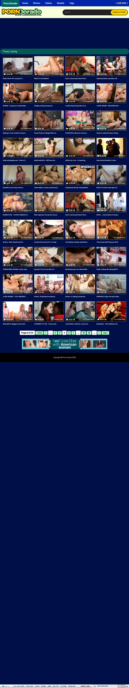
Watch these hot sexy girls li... (16, 78)
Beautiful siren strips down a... (16, 190)
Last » (107, 346)
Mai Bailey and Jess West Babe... (79, 277)
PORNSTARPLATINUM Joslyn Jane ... (16, 278)
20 (90, 346)
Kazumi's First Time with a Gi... (47, 277)
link (126, 651)
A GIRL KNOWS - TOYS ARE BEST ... (17, 308)
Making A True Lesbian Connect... (18, 135)
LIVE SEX (122, 3)
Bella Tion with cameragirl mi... (110, 190)
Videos (48, 3)
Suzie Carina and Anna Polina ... (79, 78)
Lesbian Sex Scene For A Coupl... (48, 250)
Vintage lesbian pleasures (45, 106)
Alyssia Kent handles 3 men (109, 163)
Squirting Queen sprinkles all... (110, 78)
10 (84, 346)
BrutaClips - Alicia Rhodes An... (110, 337)
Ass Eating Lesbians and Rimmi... (79, 250)
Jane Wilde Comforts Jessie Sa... (80, 337)
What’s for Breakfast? (44, 78)
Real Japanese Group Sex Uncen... (45, 221)
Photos (36, 3)
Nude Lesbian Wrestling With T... (111, 277)
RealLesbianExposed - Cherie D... (17, 163)
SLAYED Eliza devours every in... (79, 135)
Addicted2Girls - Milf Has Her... (47, 163)
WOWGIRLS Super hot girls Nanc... (108, 308)
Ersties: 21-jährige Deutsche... (78, 307)
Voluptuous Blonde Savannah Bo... (78, 191)
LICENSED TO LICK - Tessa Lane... (49, 337)
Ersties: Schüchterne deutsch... (48, 307)
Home (25, 3)
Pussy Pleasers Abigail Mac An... (48, 135)
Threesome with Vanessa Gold (110, 250)
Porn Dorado (10, 3)
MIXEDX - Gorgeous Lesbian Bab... (15, 107)
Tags (71, 3)
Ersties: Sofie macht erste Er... (16, 250)
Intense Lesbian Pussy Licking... (111, 135)
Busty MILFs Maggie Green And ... (17, 337)
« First (37, 346)
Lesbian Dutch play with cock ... (79, 106)
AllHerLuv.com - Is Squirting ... (78, 163)
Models (60, 3)
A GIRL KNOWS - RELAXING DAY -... (110, 107)
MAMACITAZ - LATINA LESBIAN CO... (16, 221)
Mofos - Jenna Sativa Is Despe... (111, 220)
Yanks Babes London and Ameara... (45, 191)
